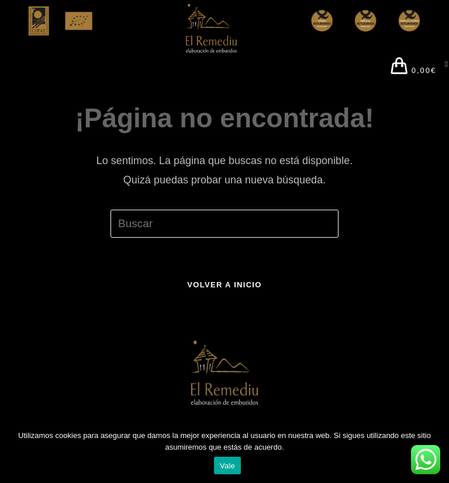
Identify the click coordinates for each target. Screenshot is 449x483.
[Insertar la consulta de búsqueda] (224, 224)
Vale (227, 465)
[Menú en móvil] (442, 67)
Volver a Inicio (224, 284)
